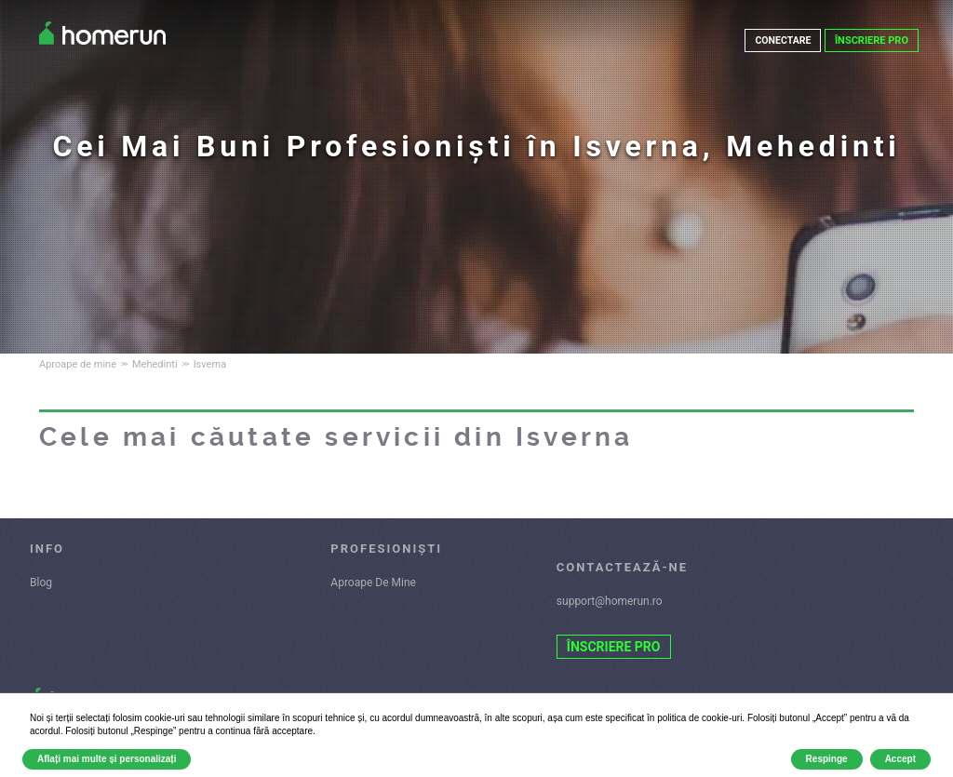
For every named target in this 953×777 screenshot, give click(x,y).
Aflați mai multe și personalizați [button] (106, 759)
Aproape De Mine (373, 582)
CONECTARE (782, 40)
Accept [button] (900, 759)
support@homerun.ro (610, 601)
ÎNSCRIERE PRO (871, 40)
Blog (41, 582)
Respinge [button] (827, 759)
